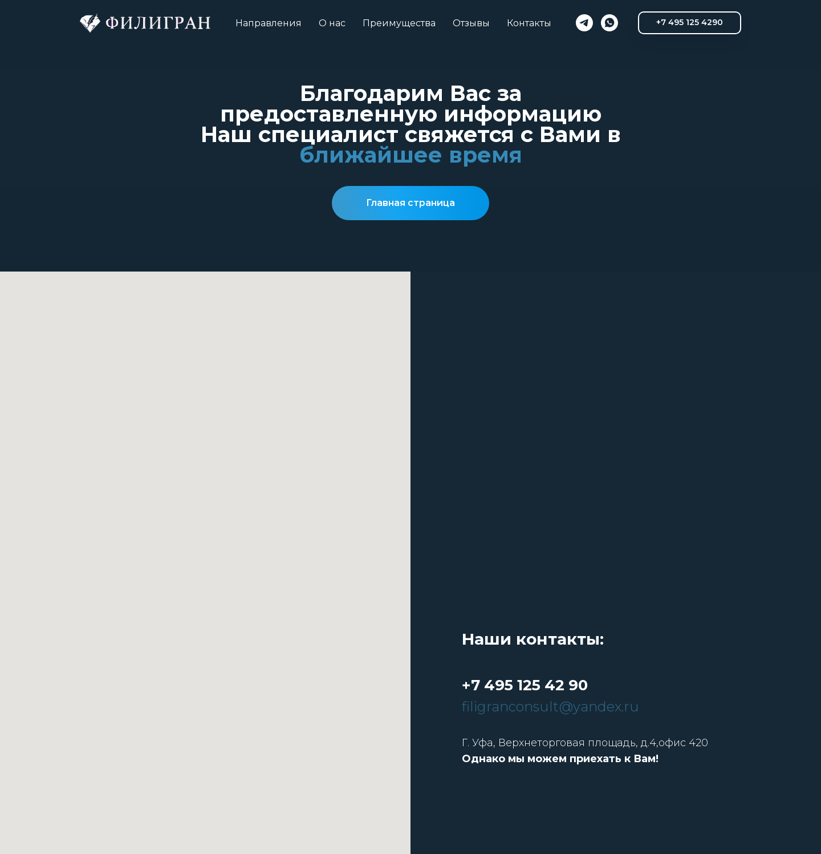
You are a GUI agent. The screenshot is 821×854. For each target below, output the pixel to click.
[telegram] (584, 22)
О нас (332, 23)
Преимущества (399, 23)
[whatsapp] (609, 22)
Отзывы (471, 23)
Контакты (529, 23)
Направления (268, 23)
